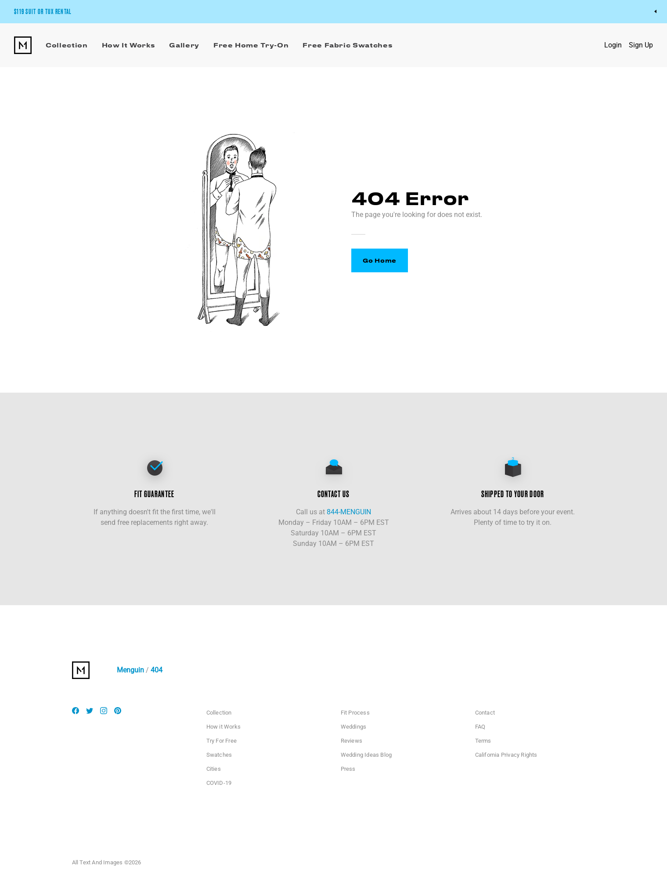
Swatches (219, 754)
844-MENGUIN (349, 512)
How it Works (223, 726)
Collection (219, 712)
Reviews (351, 740)
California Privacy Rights (506, 754)
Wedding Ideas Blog (366, 754)
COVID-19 (219, 783)
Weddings (354, 726)
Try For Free (221, 740)
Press (348, 769)
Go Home (380, 260)
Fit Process (355, 712)
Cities (213, 769)
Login (613, 45)
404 (156, 670)
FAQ (480, 726)
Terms (483, 740)
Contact (485, 712)
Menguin (130, 670)
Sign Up (641, 45)
